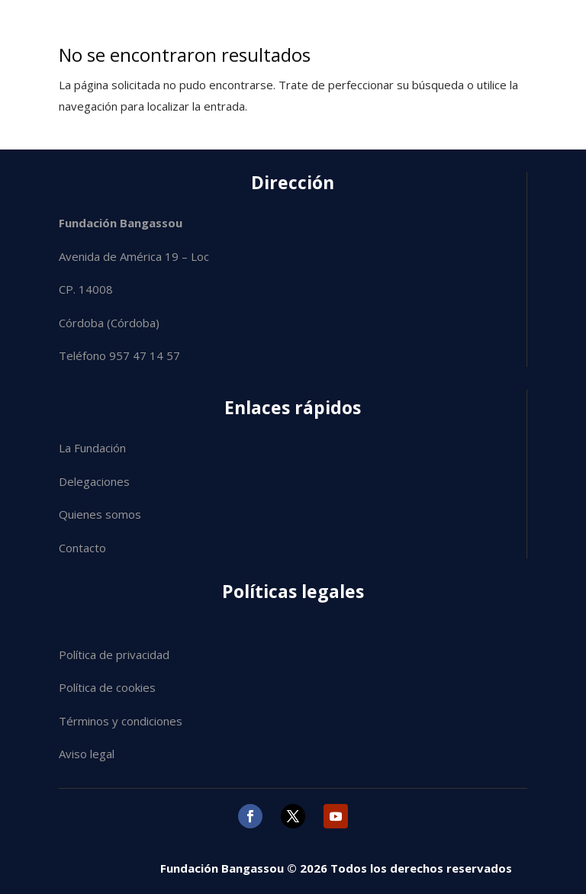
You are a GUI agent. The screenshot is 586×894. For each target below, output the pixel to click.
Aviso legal (86, 753)
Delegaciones (94, 481)
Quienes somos (100, 514)
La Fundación (92, 447)
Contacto (82, 547)
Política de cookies (107, 687)
